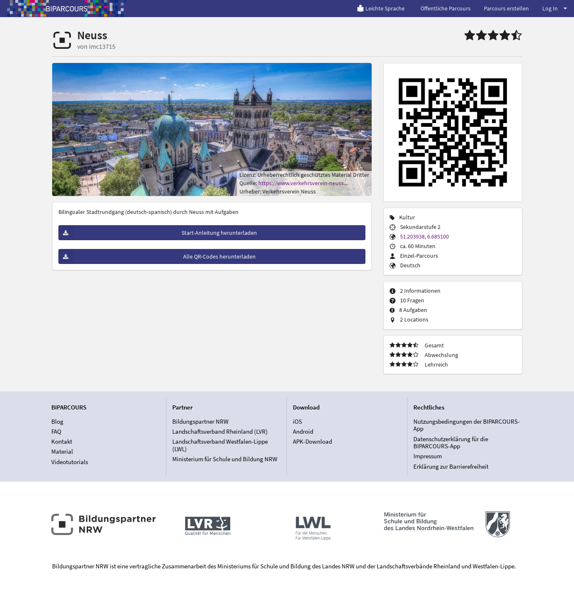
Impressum (427, 456)
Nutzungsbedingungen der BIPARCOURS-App (466, 425)
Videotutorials (69, 462)
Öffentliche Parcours (445, 8)
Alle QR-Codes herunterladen (157, 256)
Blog (57, 421)
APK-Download (312, 441)
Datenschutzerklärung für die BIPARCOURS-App (450, 442)
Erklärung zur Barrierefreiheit (450, 466)
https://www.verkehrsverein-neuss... (302, 183)
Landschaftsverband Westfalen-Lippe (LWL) (220, 445)
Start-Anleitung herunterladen (157, 232)
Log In (554, 8)
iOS (297, 421)
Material (62, 451)
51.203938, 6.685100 (424, 236)
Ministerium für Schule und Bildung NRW (224, 459)
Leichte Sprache (381, 8)
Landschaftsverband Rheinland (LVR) (220, 431)
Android (303, 431)
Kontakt (61, 441)
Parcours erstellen (506, 8)
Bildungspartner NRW (200, 421)
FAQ (56, 431)
